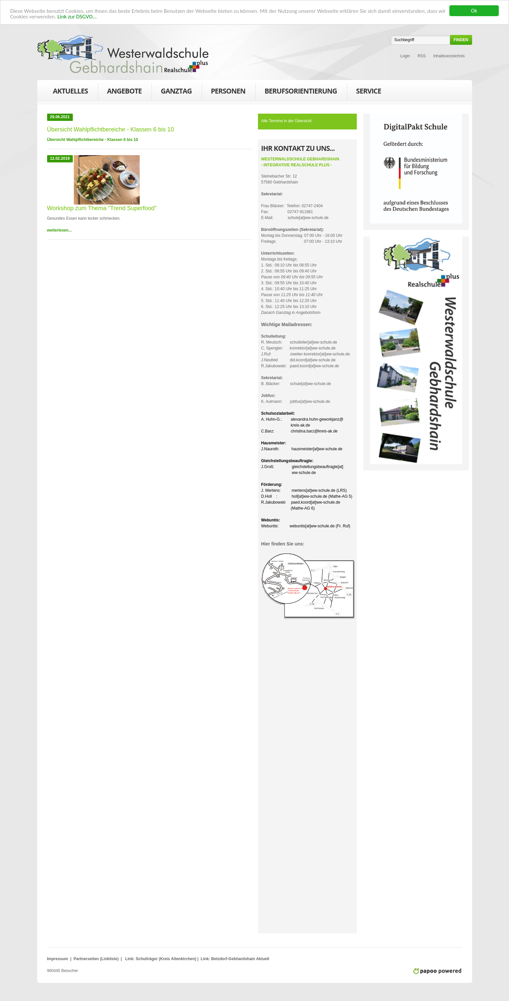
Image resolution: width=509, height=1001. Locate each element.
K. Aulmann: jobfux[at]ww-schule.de (295, 398)
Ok (474, 10)
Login (405, 55)
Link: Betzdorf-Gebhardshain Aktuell (234, 958)
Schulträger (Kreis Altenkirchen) (166, 958)
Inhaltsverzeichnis (449, 55)
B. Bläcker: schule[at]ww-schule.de (296, 380)
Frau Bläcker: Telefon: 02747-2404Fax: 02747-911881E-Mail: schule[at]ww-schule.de (295, 205)
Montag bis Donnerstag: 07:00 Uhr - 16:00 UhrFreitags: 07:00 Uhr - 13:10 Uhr (302, 235)
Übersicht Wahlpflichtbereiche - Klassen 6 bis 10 (92, 139)
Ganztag (176, 92)
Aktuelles (70, 90)
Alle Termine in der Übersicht (286, 120)
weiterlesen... (59, 230)
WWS (123, 54)
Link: (130, 958)
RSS (421, 55)
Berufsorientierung (301, 92)
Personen (228, 92)
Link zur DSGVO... (77, 16)
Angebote (124, 92)
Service (368, 92)
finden (461, 39)
